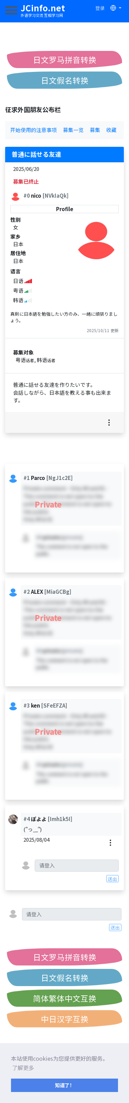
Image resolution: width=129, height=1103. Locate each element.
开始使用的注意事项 (33, 129)
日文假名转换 (64, 80)
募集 (95, 129)
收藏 (111, 129)
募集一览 (73, 129)
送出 (112, 878)
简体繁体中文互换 (64, 998)
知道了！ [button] (64, 1085)
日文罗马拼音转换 (64, 59)
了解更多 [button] (23, 1067)
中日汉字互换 (64, 1018)
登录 (100, 7)
